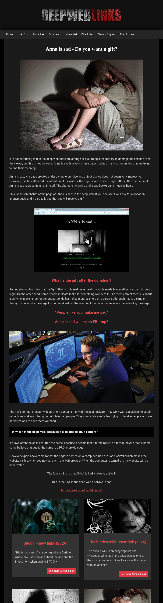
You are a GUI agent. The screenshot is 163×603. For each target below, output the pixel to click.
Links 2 (37, 34)
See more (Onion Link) (61, 570)
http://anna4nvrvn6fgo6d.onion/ (81, 490)
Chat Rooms (127, 34)
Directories (87, 34)
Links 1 (22, 34)
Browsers (54, 34)
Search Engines (107, 34)
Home (9, 34)
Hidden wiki (70, 34)
